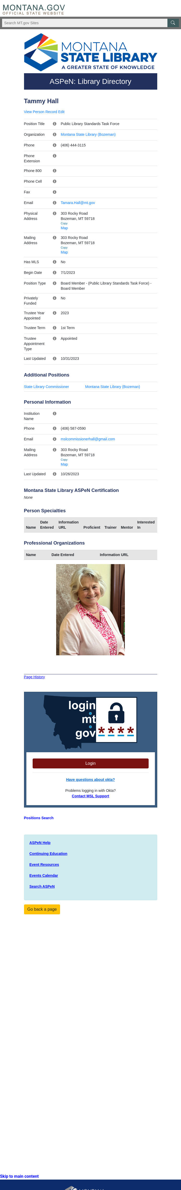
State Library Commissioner (46, 387)
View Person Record (40, 112)
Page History (34, 677)
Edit (61, 112)
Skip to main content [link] (19, 1176)
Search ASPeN (42, 886)
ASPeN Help (40, 843)
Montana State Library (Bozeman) (88, 134)
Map (64, 228)
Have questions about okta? (90, 780)
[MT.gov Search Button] (173, 23)
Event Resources (44, 864)
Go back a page (42, 909)
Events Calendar (44, 875)
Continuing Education (48, 854)
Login (90, 763)
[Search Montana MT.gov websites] (90, 23)
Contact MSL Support (90, 796)
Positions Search (39, 818)
